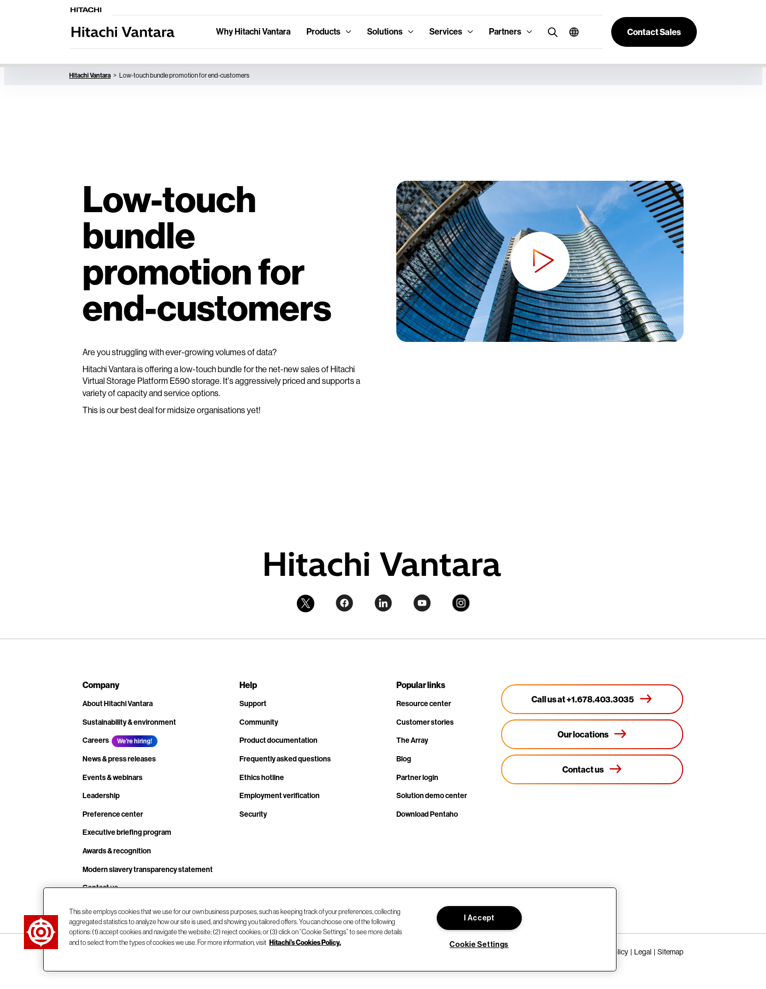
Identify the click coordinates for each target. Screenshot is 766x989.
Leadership (101, 795)
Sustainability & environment (129, 722)
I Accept (479, 918)
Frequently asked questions (285, 759)
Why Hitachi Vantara (253, 32)
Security (253, 814)
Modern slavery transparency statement (147, 869)
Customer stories (425, 722)
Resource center (423, 703)
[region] (330, 929)
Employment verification (279, 795)
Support (253, 703)
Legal (643, 952)
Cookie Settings (479, 944)
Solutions (385, 32)
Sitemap (670, 952)
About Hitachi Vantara (117, 703)
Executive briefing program (126, 832)
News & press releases (119, 759)
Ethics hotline (261, 777)
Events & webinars (112, 777)
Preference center (112, 814)
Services (445, 32)
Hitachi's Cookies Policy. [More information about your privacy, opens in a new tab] (305, 941)
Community (258, 722)
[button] (570, 32)
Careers (95, 740)
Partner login (417, 777)
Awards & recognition (116, 851)
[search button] (550, 32)
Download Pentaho (427, 814)
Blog (403, 759)
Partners (505, 32)
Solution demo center (431, 795)
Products (323, 32)
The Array (412, 740)
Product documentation (278, 740)
